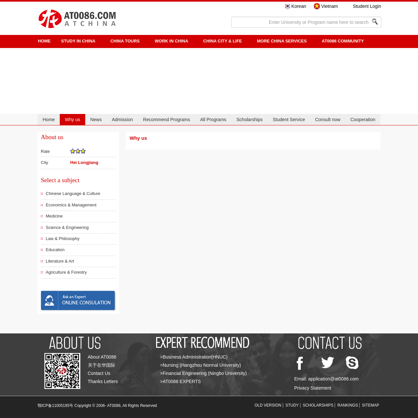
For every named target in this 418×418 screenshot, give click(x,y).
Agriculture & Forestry (66, 272)
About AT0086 (102, 357)
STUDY (292, 405)
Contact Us (99, 373)
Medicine (54, 216)
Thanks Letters (103, 381)
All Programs (213, 119)
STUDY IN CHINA (78, 41)
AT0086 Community (343, 41)
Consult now (327, 119)
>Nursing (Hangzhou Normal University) (200, 365)
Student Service (289, 119)
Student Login (367, 6)
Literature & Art (60, 261)
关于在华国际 (101, 365)
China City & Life (222, 41)
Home (48, 119)
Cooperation (362, 119)
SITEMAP (370, 405)
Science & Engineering (67, 227)
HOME (44, 41)
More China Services (282, 41)
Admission (122, 119)
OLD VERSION (268, 405)
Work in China (171, 41)
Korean (298, 6)
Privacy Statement (312, 388)
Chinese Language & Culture (73, 193)
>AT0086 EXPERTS (180, 381)
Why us (72, 119)
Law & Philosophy (62, 238)
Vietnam (329, 6)
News (96, 119)
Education (55, 249)
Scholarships (249, 119)
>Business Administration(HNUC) (194, 357)
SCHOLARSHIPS (318, 405)
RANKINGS (347, 405)
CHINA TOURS (125, 41)
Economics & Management (71, 204)
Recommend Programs (166, 119)
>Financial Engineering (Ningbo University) (203, 373)
